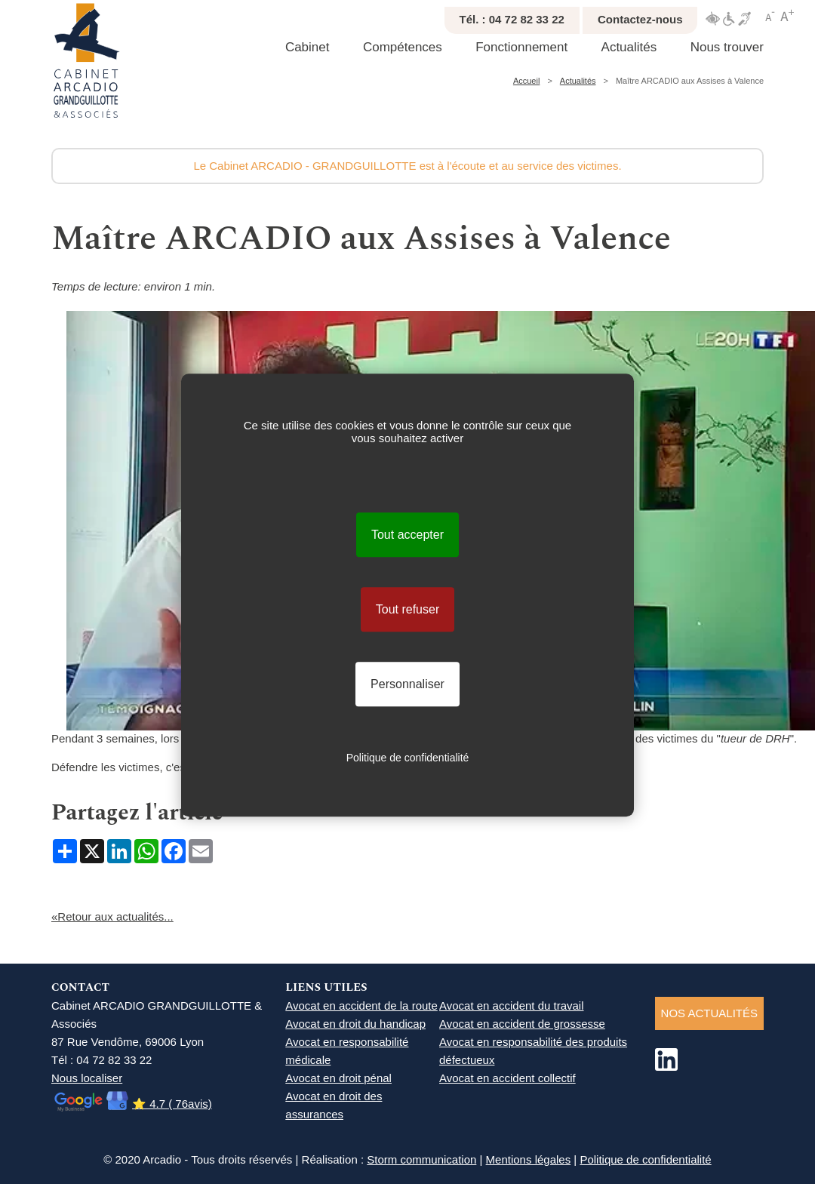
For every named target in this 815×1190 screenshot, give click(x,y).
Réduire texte (770, 15)
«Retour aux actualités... (112, 916)
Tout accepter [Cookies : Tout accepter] (407, 534)
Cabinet (307, 47)
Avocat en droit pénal (338, 1078)
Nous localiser (86, 1078)
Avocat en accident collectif (507, 1078)
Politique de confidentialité (645, 1159)
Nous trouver (727, 47)
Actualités (629, 47)
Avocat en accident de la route (361, 1005)
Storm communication (421, 1159)
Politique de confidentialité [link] (407, 758)
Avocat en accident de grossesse (522, 1023)
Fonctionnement (521, 47)
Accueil (526, 80)
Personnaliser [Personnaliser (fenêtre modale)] (407, 684)
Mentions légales (528, 1159)
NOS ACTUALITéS (709, 1013)
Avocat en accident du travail (511, 1005)
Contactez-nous (640, 19)
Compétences (402, 47)
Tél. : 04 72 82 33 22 (512, 19)
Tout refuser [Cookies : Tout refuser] (407, 609)
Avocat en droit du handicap (355, 1023)
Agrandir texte (787, 15)
